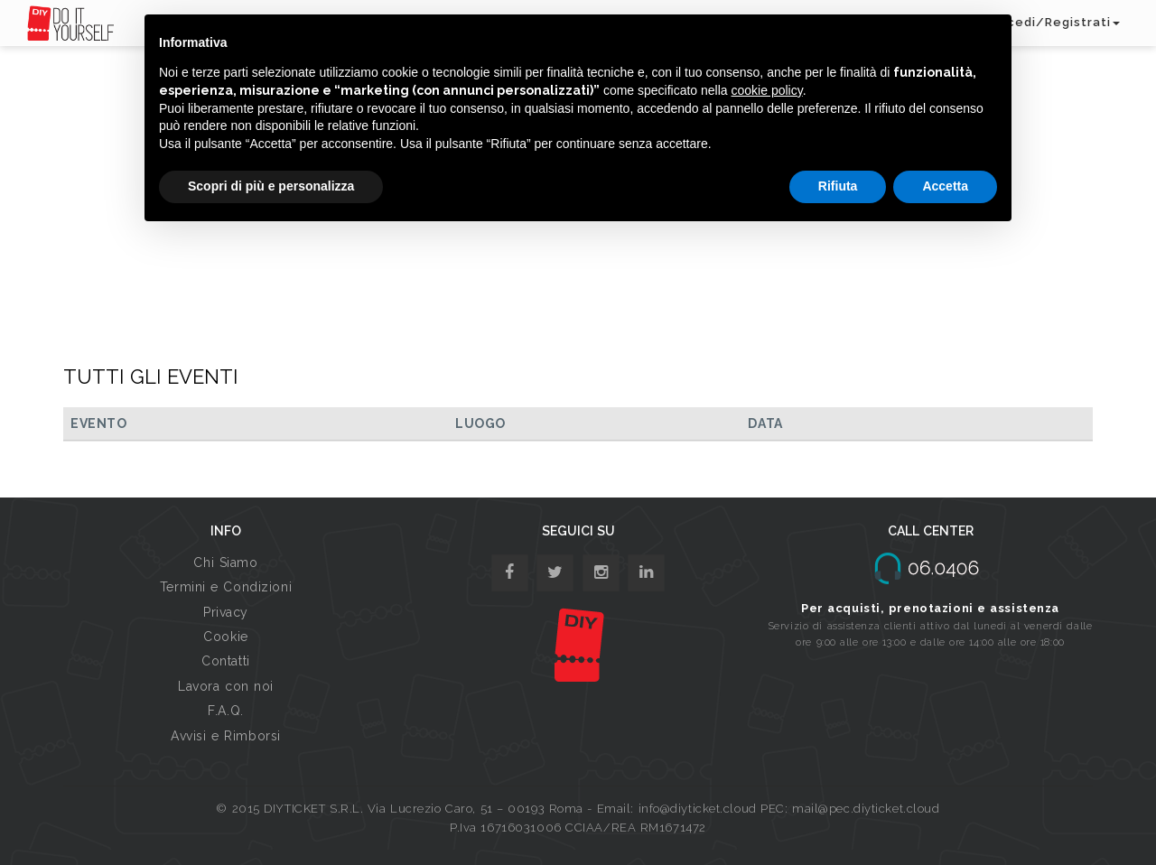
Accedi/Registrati (1055, 22)
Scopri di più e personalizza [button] (271, 186)
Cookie (225, 636)
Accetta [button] (945, 186)
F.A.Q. (225, 710)
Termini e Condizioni (226, 587)
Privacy (225, 612)
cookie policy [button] (767, 90)
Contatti (225, 661)
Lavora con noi (226, 686)
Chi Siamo (225, 562)
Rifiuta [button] (838, 186)
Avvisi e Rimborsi (226, 736)
